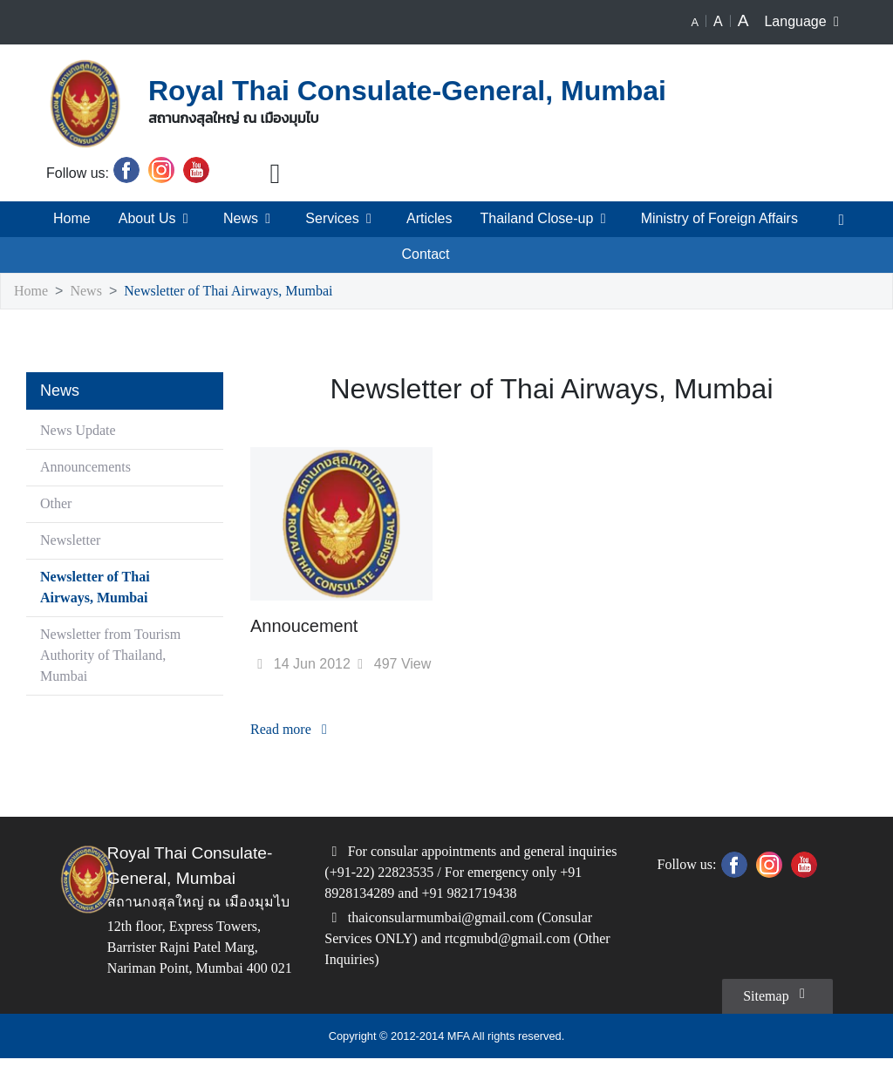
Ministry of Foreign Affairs (719, 218)
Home (69, 218)
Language (805, 21)
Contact (426, 254)
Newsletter (74, 541)
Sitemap (774, 1014)
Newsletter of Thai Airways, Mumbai (243, 291)
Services (336, 218)
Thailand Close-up (543, 218)
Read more (295, 730)
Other (57, 504)
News (245, 218)
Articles (423, 218)
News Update (82, 431)
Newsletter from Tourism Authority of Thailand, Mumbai (105, 656)
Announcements (89, 467)
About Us (153, 218)
